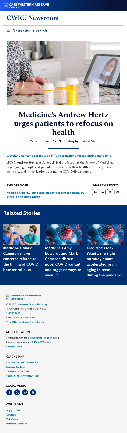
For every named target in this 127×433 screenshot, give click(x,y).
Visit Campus (12, 414)
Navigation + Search (26, 31)
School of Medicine (19, 196)
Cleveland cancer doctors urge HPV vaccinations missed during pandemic (59, 156)
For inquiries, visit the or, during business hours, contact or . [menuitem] (32, 337)
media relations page (38, 333)
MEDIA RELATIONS (18, 327)
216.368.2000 (13, 308)
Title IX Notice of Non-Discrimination (25, 317)
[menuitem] (63, 357)
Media (36, 196)
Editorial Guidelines (16, 362)
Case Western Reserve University (31, 299)
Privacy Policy (28, 312)
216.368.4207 (37, 337)
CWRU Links (14, 399)
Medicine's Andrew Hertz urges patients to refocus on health (45, 192)
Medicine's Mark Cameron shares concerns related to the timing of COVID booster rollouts (20, 259)
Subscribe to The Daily (17, 366)
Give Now (11, 410)
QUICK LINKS (15, 352)
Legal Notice (12, 312)
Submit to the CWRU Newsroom (22, 371)
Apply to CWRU (14, 405)
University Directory (16, 418)
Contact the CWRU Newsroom (22, 357)
